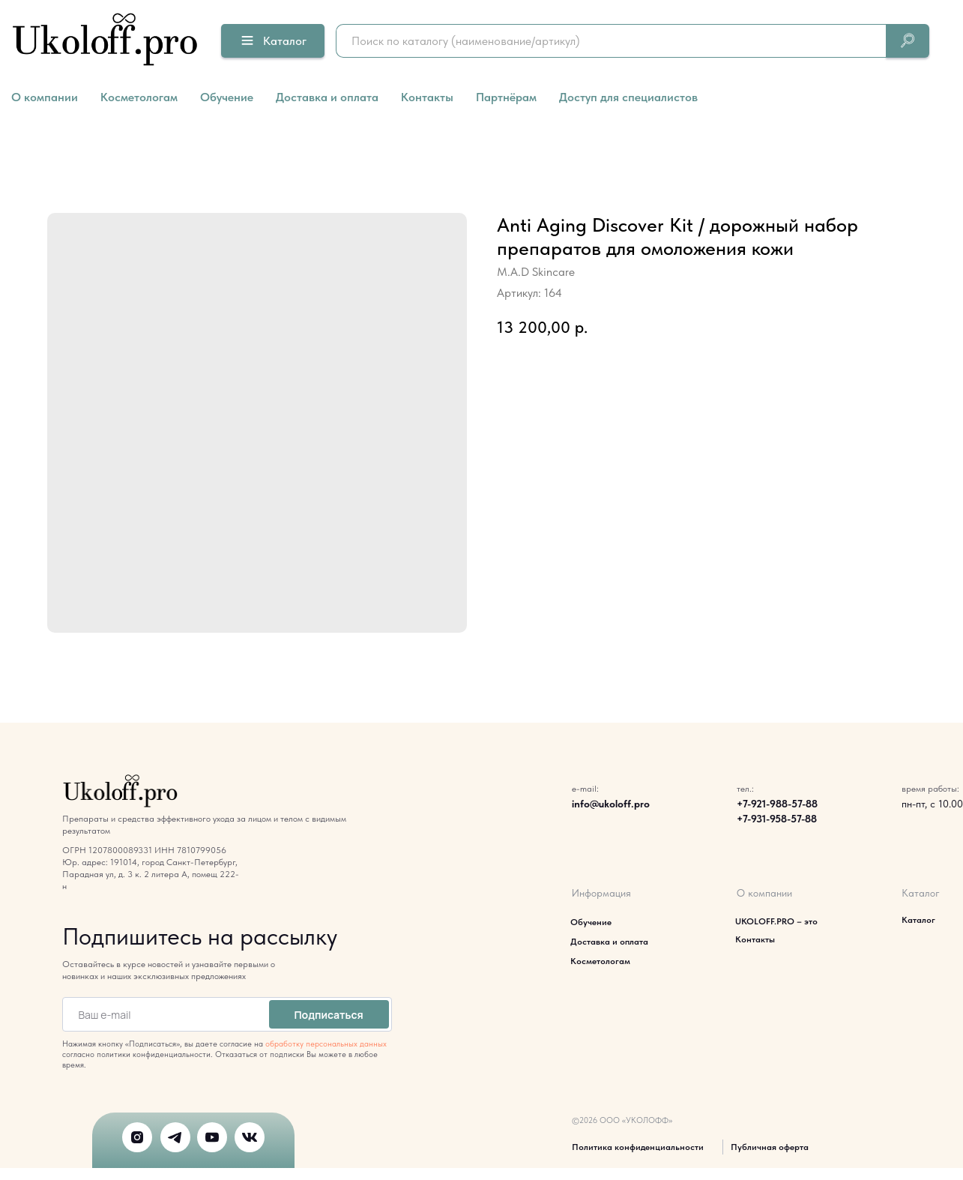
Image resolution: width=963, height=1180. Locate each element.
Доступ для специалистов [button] (628, 97)
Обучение (226, 97)
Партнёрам (506, 97)
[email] (163, 1014)
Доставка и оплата (327, 97)
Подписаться (328, 1015)
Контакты (427, 97)
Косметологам (139, 97)
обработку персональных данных (326, 1044)
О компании (44, 97)
